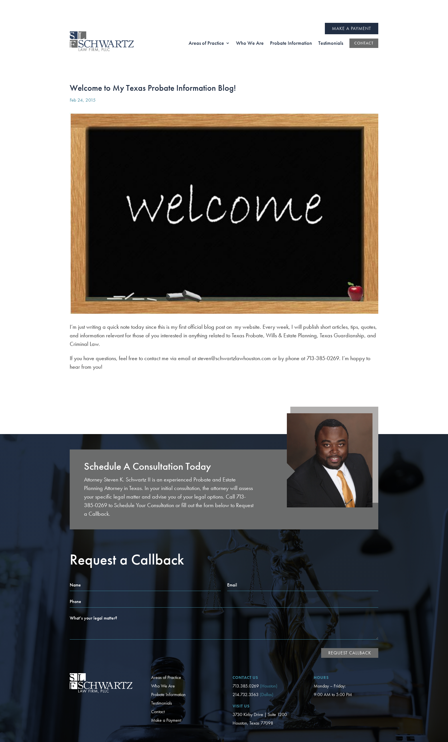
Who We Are (163, 663)
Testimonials (161, 680)
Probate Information (168, 672)
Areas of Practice (166, 655)
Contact (158, 689)
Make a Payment (351, 6)
